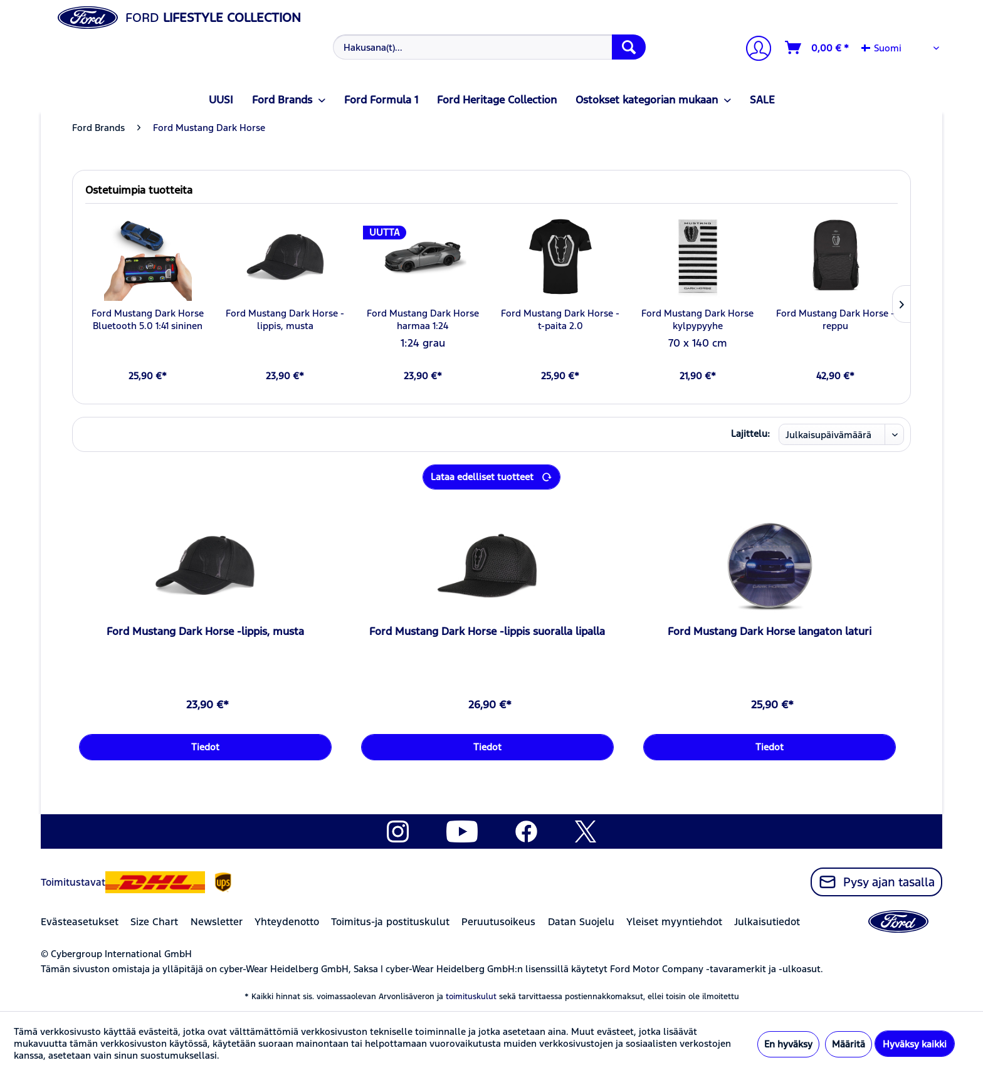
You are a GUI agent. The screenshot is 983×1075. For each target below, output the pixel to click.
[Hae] (629, 47)
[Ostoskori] (817, 47)
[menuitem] (488, 47)
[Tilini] (753, 49)
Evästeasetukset (79, 921)
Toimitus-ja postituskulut (390, 921)
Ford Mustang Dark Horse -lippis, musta (285, 319)
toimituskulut (471, 997)
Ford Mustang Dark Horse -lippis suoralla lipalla (487, 631)
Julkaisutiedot (767, 921)
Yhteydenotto (287, 921)
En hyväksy (788, 1044)
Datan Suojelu (581, 921)
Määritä (848, 1044)
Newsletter (217, 921)
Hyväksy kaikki (915, 1044)
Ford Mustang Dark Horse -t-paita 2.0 (560, 319)
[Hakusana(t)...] (489, 47)
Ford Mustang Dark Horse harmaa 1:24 (423, 319)
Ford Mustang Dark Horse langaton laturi (769, 631)
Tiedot (205, 747)
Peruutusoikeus (498, 921)
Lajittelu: (750, 433)
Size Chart (154, 921)
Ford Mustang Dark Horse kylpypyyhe (697, 319)
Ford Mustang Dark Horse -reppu (835, 319)
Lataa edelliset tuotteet (491, 475)
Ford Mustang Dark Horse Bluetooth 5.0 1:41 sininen (148, 319)
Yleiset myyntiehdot (674, 921)
